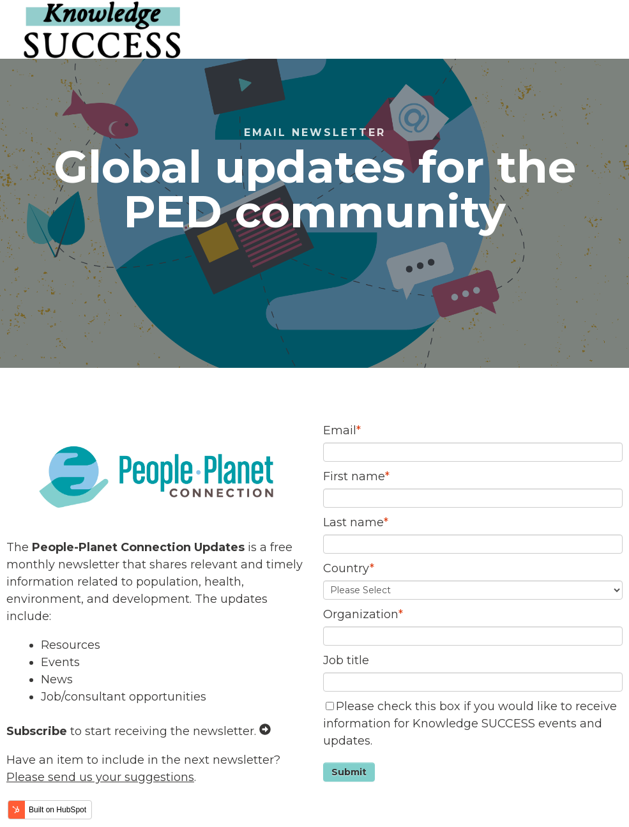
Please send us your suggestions (100, 777)
